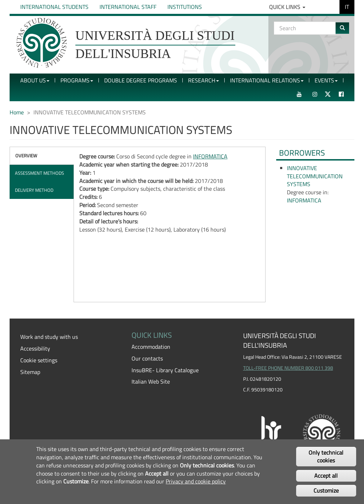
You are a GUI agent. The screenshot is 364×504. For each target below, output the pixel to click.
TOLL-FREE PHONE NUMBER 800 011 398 (288, 368)
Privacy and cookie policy (196, 481)
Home (17, 112)
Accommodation (151, 346)
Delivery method (34, 190)
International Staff (128, 6)
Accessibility (35, 348)
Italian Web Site (151, 381)
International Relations (267, 80)
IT (347, 6)
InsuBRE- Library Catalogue (165, 370)
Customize (326, 490)
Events (326, 80)
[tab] (42, 156)
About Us (34, 80)
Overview (26, 155)
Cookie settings (38, 360)
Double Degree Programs (140, 80)
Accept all (326, 475)
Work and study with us (49, 336)
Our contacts (147, 358)
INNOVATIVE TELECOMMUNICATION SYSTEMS (315, 176)
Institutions (184, 6)
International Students (54, 6)
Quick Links (287, 6)
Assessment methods (39, 173)
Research (203, 80)
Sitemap (30, 372)
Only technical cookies (326, 456)
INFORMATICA (210, 156)
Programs (76, 80)
